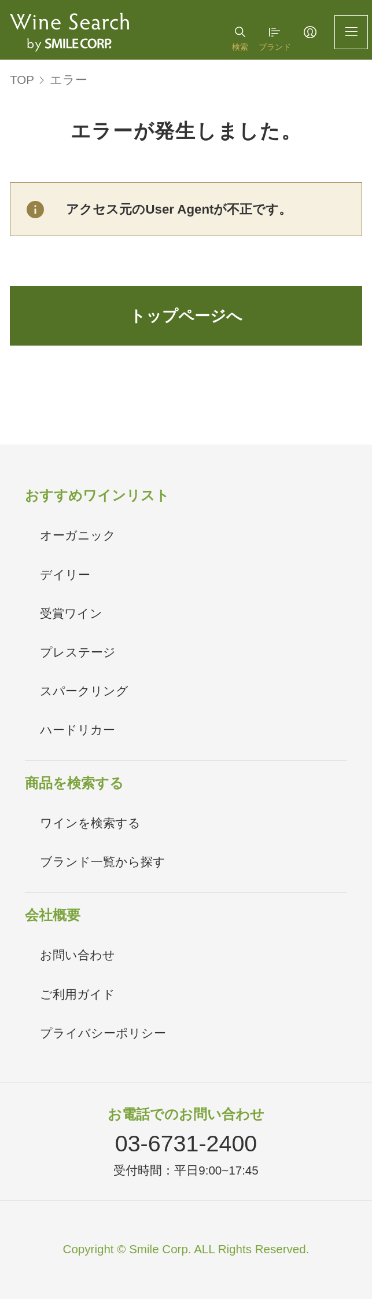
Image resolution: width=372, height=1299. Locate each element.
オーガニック (78, 535)
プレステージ (78, 652)
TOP (22, 79)
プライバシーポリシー (103, 1033)
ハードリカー (77, 729)
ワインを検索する (90, 823)
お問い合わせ (77, 955)
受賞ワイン (71, 613)
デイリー (65, 574)
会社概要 (52, 915)
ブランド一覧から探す (102, 861)
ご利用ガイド (77, 994)
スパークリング (84, 691)
